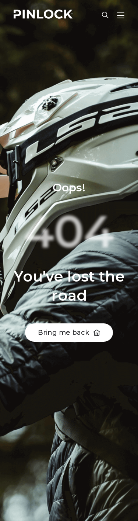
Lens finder (105, 15)
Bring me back (63, 333)
